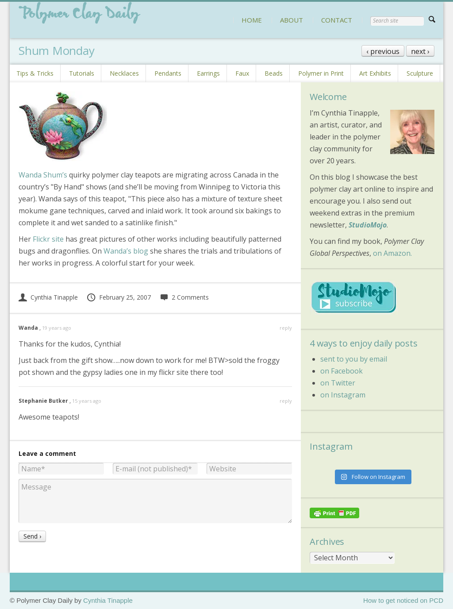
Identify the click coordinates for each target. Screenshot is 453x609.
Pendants (167, 73)
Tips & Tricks (35, 73)
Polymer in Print (321, 73)
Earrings (208, 73)
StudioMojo (368, 225)
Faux (242, 73)
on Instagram (342, 395)
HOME (252, 19)
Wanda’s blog (126, 251)
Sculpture (420, 73)
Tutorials (81, 73)
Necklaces (124, 73)
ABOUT (291, 19)
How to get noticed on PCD (403, 600)
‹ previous (382, 51)
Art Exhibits (375, 73)
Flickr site (48, 239)
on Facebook (341, 371)
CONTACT (336, 19)
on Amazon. (392, 253)
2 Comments (184, 297)
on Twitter (337, 383)
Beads (274, 73)
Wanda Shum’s (43, 175)
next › (420, 51)
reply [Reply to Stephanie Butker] (286, 400)
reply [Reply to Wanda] (286, 327)
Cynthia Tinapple (48, 297)
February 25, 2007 (118, 297)
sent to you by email (353, 359)
